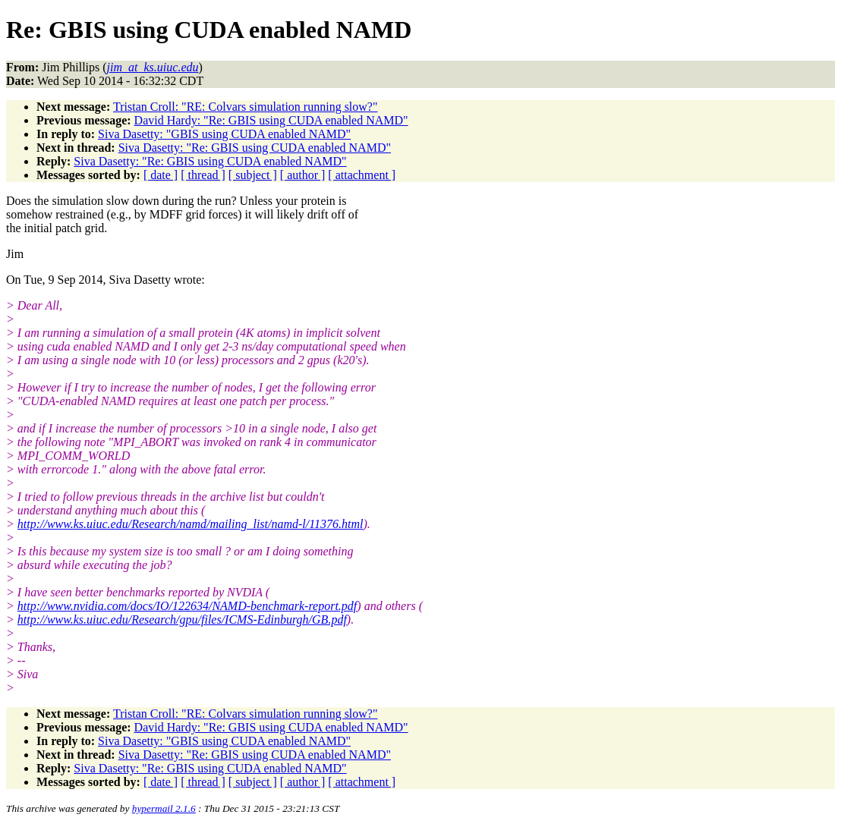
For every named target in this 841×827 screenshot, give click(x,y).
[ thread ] (203, 174)
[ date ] (160, 174)
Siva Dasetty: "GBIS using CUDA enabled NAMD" (224, 133)
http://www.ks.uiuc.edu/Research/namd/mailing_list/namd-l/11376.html (190, 523)
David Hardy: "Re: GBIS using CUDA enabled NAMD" (271, 120)
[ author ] (303, 174)
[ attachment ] (361, 174)
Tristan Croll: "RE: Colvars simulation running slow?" (245, 106)
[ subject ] (252, 174)
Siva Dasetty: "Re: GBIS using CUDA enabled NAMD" (254, 147)
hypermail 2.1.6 (164, 808)
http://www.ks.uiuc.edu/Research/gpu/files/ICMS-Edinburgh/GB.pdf (182, 619)
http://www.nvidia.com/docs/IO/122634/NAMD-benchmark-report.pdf (187, 605)
